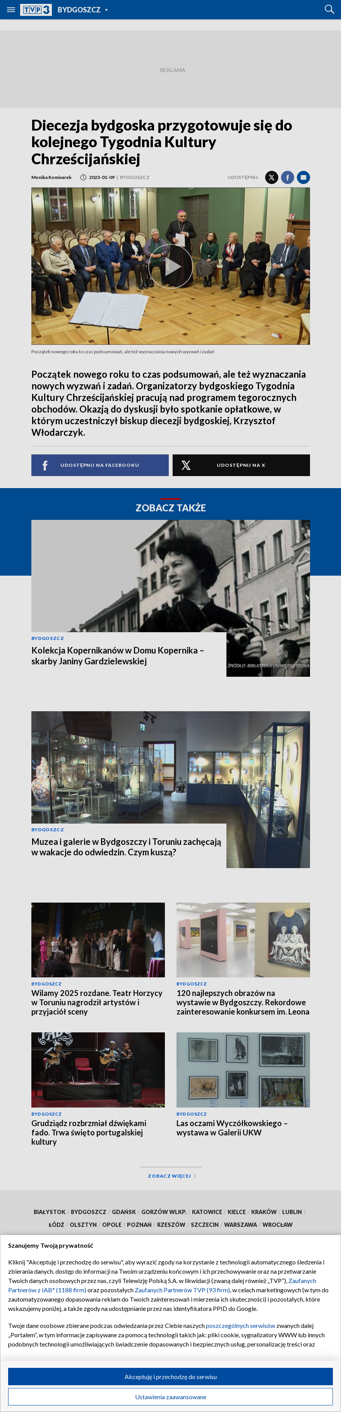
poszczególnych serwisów (240, 1325)
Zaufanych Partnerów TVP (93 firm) (182, 1289)
